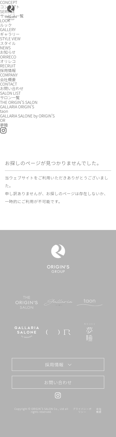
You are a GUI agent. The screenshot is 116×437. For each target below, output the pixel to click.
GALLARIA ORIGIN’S (17, 107)
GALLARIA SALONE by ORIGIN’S (27, 116)
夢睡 (4, 125)
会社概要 (99, 410)
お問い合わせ (58, 382)
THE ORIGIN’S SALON (18, 102)
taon (4, 111)
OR (2, 120)
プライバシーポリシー (82, 410)
